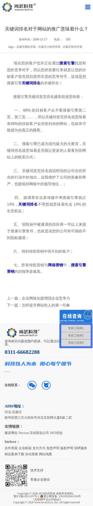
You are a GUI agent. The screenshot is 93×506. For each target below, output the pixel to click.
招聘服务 (80, 448)
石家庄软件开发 (72, 46)
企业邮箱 (25, 448)
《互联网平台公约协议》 (47, 499)
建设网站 (11, 433)
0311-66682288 (22, 352)
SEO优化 (56, 433)
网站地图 (45, 454)
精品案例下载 (14, 454)
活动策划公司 (39, 433)
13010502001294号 (69, 496)
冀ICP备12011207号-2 (26, 496)
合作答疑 (11, 448)
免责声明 (52, 448)
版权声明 (66, 448)
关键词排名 (31, 83)
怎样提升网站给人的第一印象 (46, 305)
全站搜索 (31, 454)
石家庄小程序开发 (49, 46)
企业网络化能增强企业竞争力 (46, 298)
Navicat (24, 433)
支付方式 (38, 448)
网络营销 (55, 265)
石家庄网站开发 (26, 46)
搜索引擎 (67, 63)
